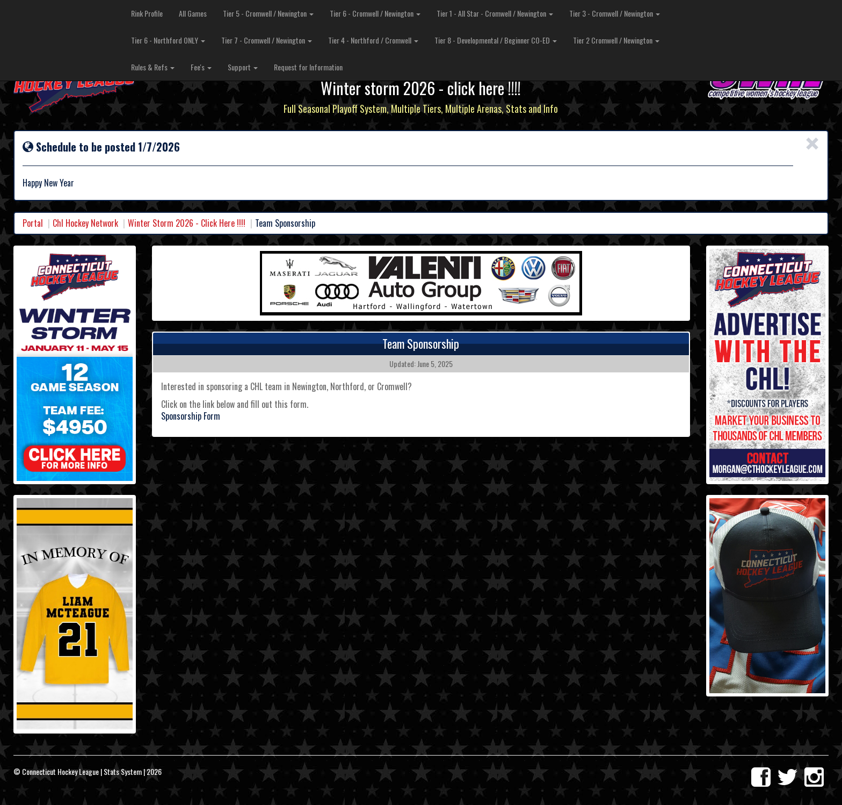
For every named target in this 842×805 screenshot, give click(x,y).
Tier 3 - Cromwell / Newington (614, 13)
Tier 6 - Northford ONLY (168, 40)
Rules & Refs (153, 67)
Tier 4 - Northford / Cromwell (373, 40)
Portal (33, 223)
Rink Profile (147, 13)
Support (243, 67)
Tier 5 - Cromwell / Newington (268, 13)
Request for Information (308, 67)
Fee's (201, 67)
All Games (193, 13)
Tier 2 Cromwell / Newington (616, 40)
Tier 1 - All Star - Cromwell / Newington (495, 13)
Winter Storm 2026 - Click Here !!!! (186, 223)
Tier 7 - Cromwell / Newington (266, 40)
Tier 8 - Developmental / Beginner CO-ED (495, 40)
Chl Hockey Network (85, 223)
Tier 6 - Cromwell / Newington (375, 13)
